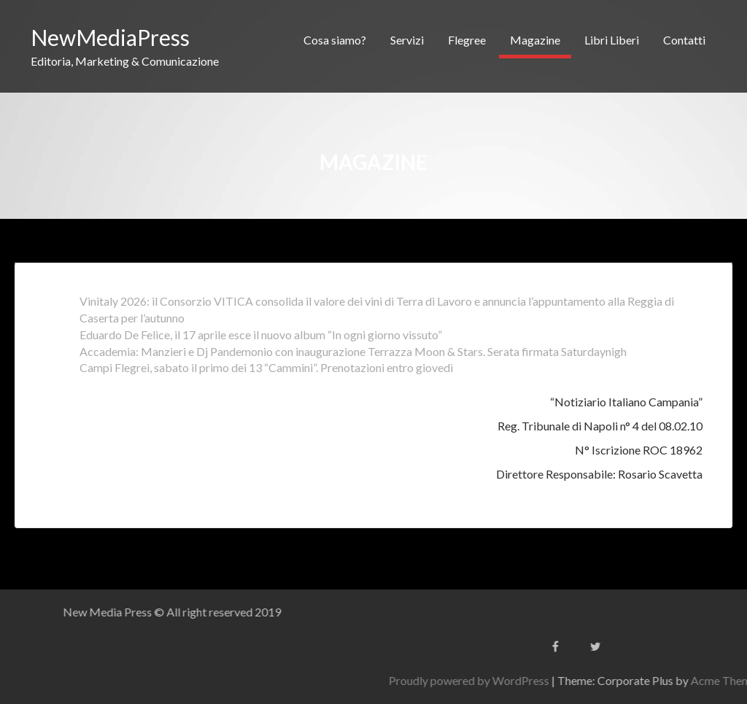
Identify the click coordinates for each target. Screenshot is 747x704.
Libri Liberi (611, 40)
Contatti (684, 40)
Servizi (407, 40)
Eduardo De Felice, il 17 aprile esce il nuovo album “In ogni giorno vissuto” (261, 334)
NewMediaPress (110, 37)
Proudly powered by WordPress (578, 680)
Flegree (467, 40)
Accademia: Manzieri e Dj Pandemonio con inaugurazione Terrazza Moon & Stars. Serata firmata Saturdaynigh (353, 351)
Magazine (535, 40)
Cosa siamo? (334, 40)
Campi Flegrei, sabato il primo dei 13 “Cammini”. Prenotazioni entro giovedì (266, 367)
